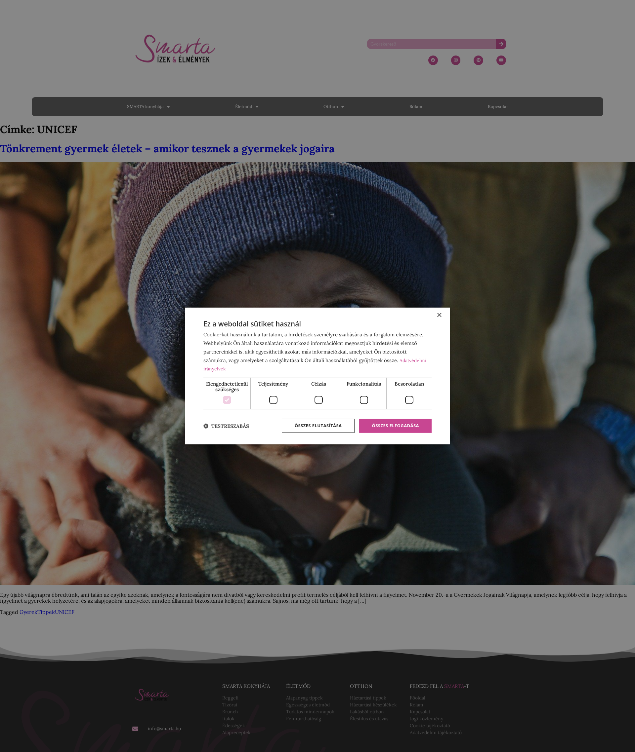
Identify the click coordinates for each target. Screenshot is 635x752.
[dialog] (317, 376)
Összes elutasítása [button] (313, 426)
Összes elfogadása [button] (394, 426)
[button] (226, 426)
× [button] (439, 314)
